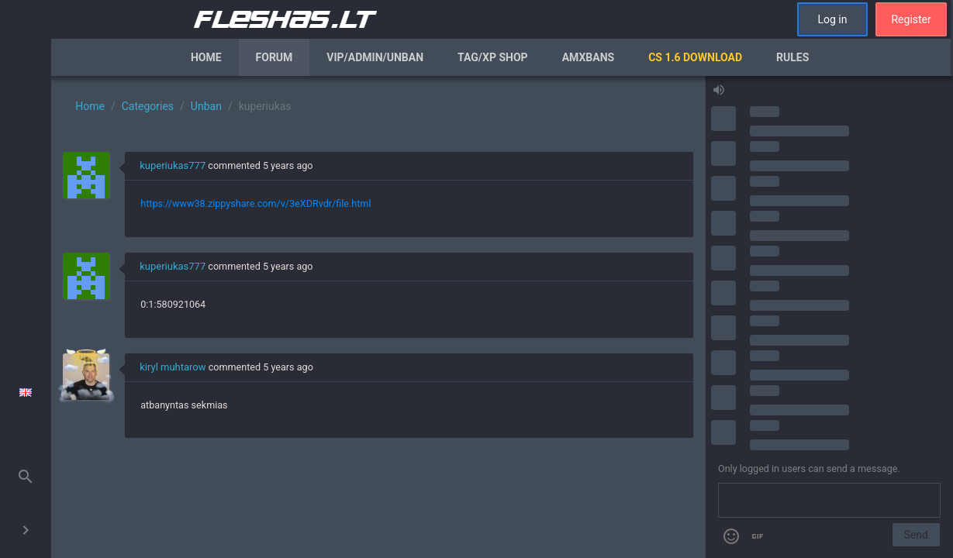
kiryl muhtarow (172, 367)
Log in (832, 19)
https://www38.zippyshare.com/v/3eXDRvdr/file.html (255, 203)
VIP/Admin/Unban (374, 57)
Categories (148, 106)
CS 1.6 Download (695, 57)
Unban (206, 106)
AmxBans (588, 57)
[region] (378, 317)
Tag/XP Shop (493, 57)
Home (206, 57)
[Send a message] (829, 500)
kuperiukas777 (172, 165)
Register (911, 19)
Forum (274, 57)
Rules (792, 57)
